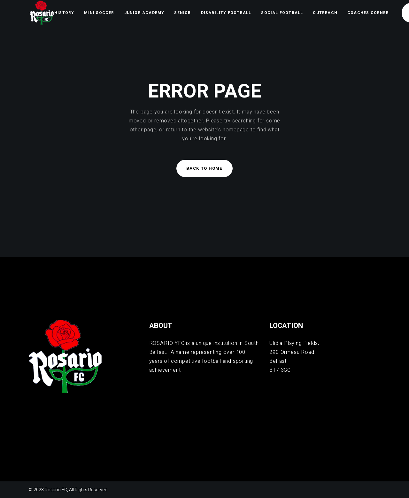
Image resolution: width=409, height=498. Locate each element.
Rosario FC (56, 489)
